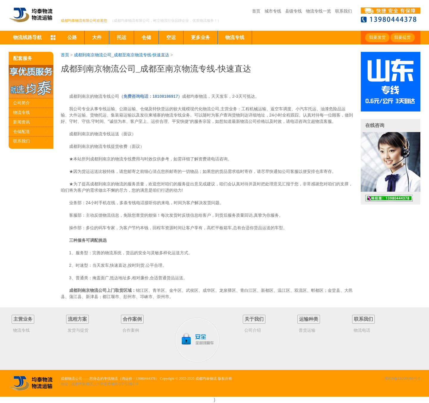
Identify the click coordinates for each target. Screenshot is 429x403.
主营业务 (22, 319)
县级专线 (293, 11)
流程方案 (77, 319)
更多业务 (200, 37)
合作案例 (132, 319)
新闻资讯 (21, 122)
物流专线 (234, 37)
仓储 (146, 37)
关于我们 (254, 319)
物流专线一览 (318, 11)
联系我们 (343, 11)
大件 (97, 37)
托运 (121, 37)
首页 (256, 11)
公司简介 (21, 102)
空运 (171, 37)
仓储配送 (21, 131)
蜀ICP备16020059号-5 (402, 378)
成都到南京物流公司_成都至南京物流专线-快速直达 (121, 54)
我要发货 (377, 37)
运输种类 (308, 319)
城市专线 (273, 11)
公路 (72, 37)
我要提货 (402, 37)
